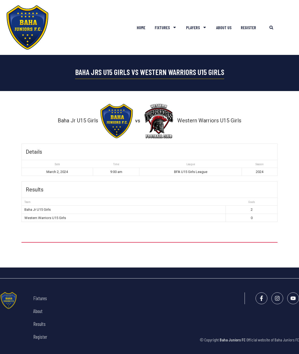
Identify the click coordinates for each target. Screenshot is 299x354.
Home (141, 27)
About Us (223, 27)
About (38, 311)
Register (248, 27)
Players (196, 27)
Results (39, 324)
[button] (271, 27)
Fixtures (166, 27)
